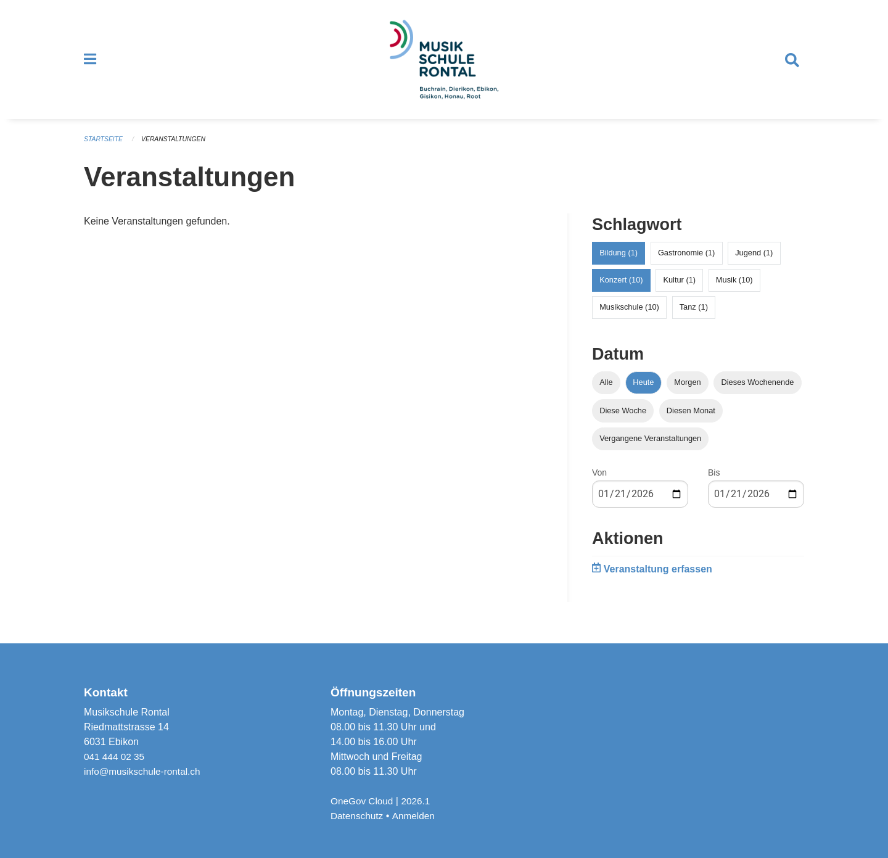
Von (599, 484)
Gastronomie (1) (686, 263)
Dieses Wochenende (758, 393)
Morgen (687, 393)
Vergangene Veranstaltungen (650, 449)
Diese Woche (622, 421)
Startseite (104, 150)
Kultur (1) (679, 290)
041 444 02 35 (115, 756)
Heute (643, 393)
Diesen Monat (691, 421)
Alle (605, 393)
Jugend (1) (754, 263)
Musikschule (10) (629, 318)
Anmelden (416, 816)
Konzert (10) (621, 290)
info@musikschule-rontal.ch (144, 771)
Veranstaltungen (178, 150)
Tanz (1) (694, 318)
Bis (714, 484)
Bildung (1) (618, 263)
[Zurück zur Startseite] (444, 65)
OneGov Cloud (363, 801)
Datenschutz (358, 816)
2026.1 (419, 801)
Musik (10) (734, 290)
